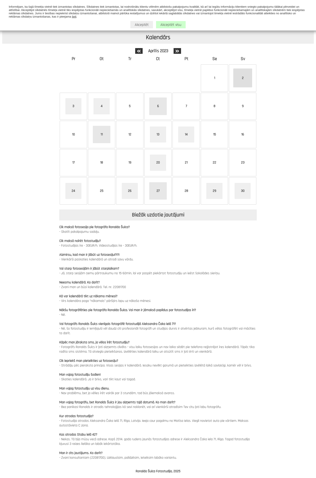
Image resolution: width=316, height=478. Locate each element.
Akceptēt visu (170, 24)
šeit (74, 16)
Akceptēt (142, 24)
